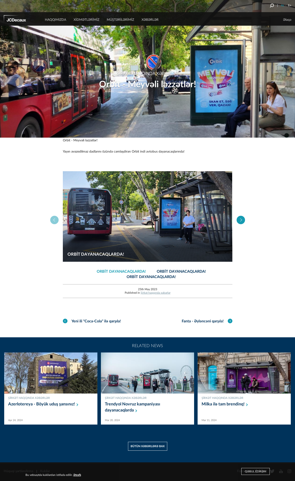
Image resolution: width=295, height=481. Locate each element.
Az (282, 5)
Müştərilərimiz (120, 19)
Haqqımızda (55, 19)
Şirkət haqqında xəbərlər (156, 292)
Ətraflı (77, 475)
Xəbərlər (150, 19)
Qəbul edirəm (255, 471)
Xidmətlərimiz (86, 19)
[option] (147, 216)
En (289, 5)
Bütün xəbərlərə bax (148, 446)
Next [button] (241, 220)
